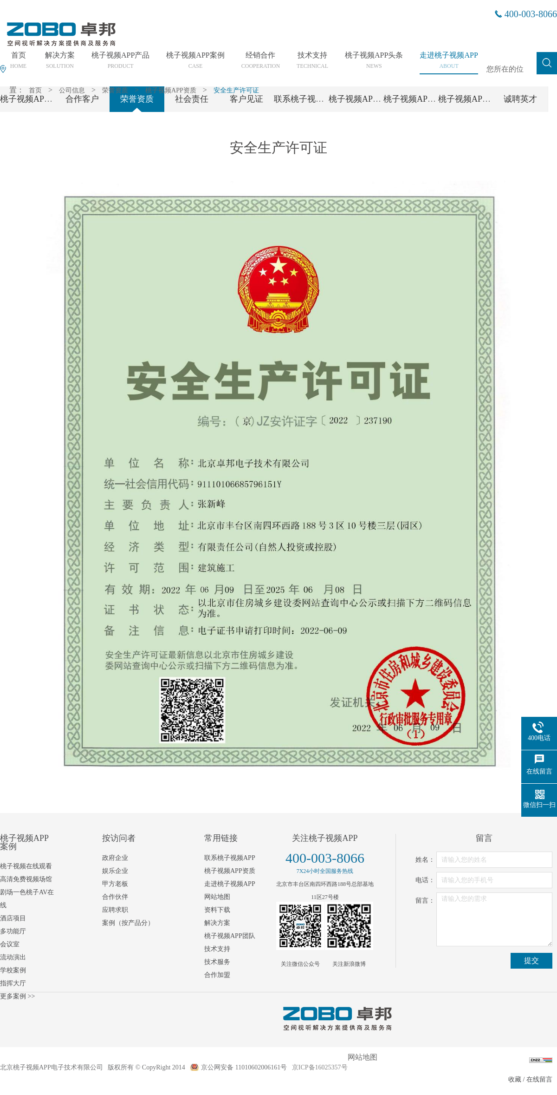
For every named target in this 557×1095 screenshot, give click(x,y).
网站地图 (217, 896)
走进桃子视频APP (229, 883)
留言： (425, 900)
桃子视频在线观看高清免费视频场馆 (26, 873)
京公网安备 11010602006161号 (244, 1067)
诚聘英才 (520, 99)
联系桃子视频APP (306, 99)
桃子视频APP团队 (361, 99)
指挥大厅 (13, 983)
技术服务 (217, 961)
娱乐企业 (115, 870)
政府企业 (115, 857)
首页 (35, 90)
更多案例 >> (17, 996)
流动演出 (13, 957)
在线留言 (539, 1079)
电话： (425, 880)
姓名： (425, 859)
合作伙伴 (115, 896)
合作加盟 (217, 974)
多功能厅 (13, 931)
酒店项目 (13, 918)
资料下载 (217, 909)
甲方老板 (115, 883)
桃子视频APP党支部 (420, 99)
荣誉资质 (115, 90)
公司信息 (72, 90)
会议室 (9, 944)
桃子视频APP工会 (471, 99)
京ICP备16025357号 (320, 1067)
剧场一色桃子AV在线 (27, 899)
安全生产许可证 (236, 90)
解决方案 (217, 922)
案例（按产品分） (128, 922)
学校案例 (13, 970)
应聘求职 (115, 909)
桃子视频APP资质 (170, 90)
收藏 (514, 1079)
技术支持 (217, 948)
